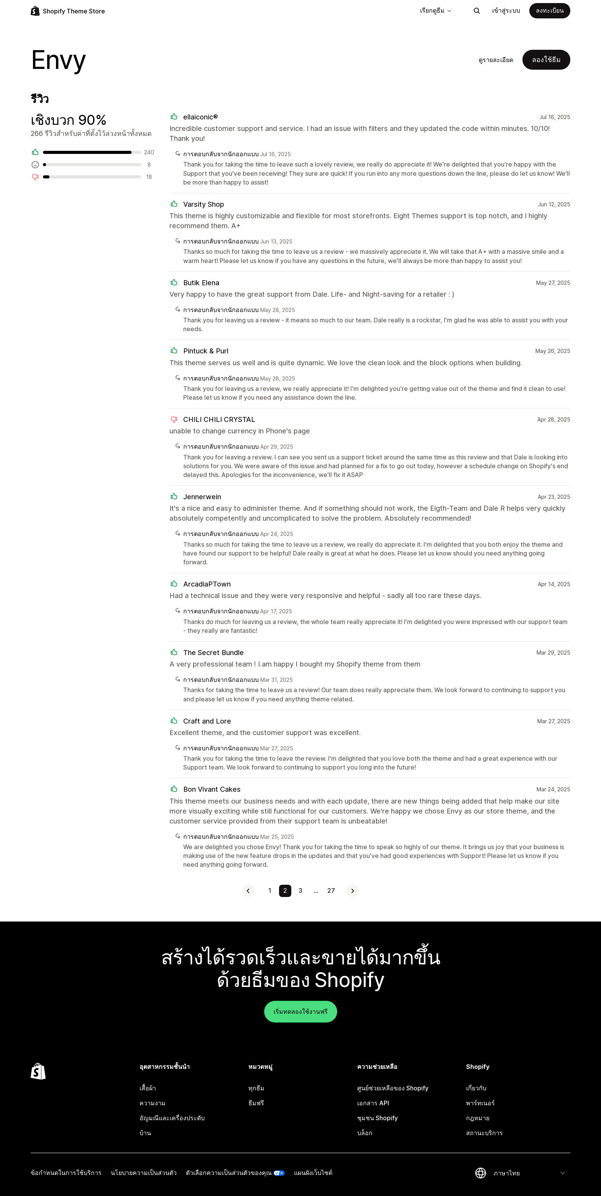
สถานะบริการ (484, 1133)
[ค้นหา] (477, 11)
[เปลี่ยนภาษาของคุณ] (529, 1173)
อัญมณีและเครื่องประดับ (172, 1118)
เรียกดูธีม (436, 10)
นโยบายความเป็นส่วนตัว (144, 1172)
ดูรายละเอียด (496, 60)
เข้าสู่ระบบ (506, 10)
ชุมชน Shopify (377, 1118)
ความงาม (153, 1103)
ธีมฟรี (256, 1103)
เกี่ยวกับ (476, 1088)
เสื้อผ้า (148, 1088)
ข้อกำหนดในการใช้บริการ (66, 1172)
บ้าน (145, 1133)
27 (331, 890)
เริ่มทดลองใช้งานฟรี (301, 1011)
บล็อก (365, 1133)
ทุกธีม (256, 1088)
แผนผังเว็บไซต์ (313, 1172)
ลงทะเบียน (550, 10)
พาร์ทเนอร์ (480, 1103)
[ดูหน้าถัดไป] (352, 891)
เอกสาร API (373, 1103)
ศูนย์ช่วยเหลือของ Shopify (393, 1088)
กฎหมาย (477, 1118)
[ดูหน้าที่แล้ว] (248, 891)
